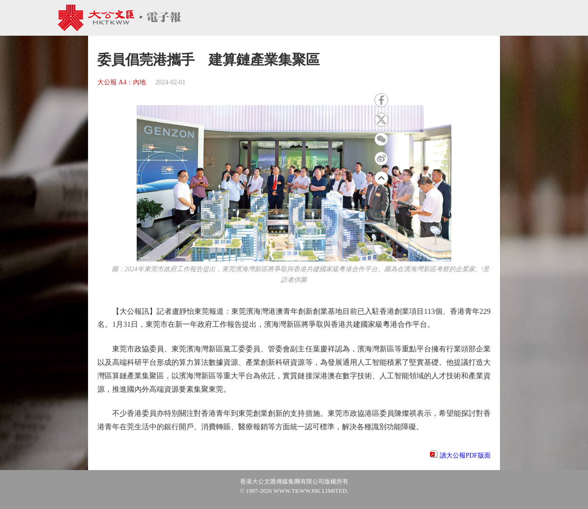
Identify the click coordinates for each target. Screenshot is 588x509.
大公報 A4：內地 (121, 82)
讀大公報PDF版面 (465, 455)
